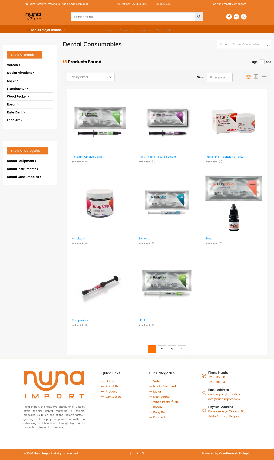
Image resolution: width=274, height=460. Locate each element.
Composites (80, 320)
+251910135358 (218, 382)
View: (200, 77)
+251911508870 (218, 377)
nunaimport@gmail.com (225, 394)
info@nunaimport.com (224, 399)
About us (126, 30)
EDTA (142, 320)
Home (110, 30)
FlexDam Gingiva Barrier (88, 156)
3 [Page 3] (172, 349)
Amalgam (78, 238)
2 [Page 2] (162, 349)
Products (144, 30)
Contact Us (163, 30)
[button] (24, 55)
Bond (209, 238)
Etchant (144, 238)
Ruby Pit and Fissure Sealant (157, 156)
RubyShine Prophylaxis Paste (224, 156)
